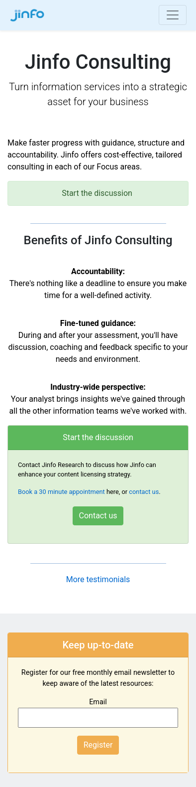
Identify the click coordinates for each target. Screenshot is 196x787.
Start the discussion (98, 437)
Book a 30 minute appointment (61, 491)
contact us (144, 491)
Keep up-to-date (97, 645)
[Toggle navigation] (173, 15)
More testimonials (98, 579)
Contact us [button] (98, 515)
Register (98, 745)
